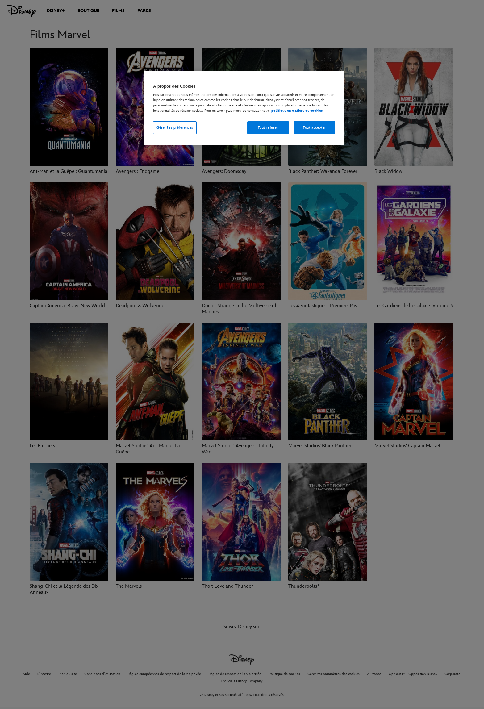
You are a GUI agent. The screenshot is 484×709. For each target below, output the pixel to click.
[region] (244, 108)
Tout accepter (314, 128)
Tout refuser (268, 128)
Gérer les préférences (174, 128)
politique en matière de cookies (297, 111)
